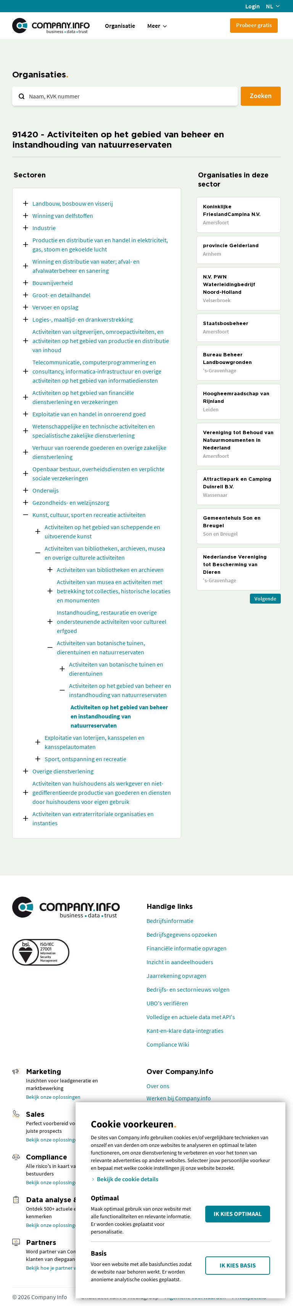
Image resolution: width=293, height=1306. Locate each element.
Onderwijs (45, 490)
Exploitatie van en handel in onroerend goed (89, 414)
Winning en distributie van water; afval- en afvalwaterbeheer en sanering (86, 266)
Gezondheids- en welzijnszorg (70, 502)
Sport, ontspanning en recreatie (85, 759)
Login (252, 6)
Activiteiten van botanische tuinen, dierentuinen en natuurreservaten (101, 647)
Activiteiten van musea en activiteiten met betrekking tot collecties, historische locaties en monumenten (114, 591)
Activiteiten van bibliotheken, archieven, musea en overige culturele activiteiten (105, 552)
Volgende (265, 598)
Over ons (157, 1086)
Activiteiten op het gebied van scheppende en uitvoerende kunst (102, 531)
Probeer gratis (254, 25)
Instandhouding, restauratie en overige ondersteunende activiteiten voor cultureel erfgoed (111, 621)
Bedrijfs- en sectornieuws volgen (188, 989)
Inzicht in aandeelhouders (179, 962)
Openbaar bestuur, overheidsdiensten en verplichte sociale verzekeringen (98, 473)
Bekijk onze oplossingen (53, 1096)
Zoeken (261, 95)
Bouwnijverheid (52, 283)
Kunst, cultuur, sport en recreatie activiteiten (89, 515)
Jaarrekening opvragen (176, 975)
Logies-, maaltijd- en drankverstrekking (82, 319)
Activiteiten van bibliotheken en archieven (110, 569)
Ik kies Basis (238, 1265)
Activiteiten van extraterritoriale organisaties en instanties (93, 818)
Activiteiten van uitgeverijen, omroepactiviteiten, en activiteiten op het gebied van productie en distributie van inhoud (100, 341)
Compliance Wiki (167, 1044)
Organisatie (120, 25)
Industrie (44, 228)
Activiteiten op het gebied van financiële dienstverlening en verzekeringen (83, 397)
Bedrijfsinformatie (169, 920)
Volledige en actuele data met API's (190, 1017)
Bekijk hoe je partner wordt (56, 1267)
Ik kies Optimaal (238, 1214)
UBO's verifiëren (167, 1003)
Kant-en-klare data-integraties (185, 1030)
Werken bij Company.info (178, 1098)
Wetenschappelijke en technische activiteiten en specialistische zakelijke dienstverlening (93, 430)
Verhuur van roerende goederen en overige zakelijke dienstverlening (99, 452)
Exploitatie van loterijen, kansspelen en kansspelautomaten (95, 742)
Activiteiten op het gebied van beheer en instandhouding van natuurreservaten (120, 690)
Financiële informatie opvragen (186, 948)
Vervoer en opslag (55, 307)
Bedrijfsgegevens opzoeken (181, 934)
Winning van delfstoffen (62, 215)
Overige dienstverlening (62, 771)
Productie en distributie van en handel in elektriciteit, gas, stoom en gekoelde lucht (100, 244)
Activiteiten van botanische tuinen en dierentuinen (116, 668)
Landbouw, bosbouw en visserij (72, 203)
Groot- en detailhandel (61, 295)
